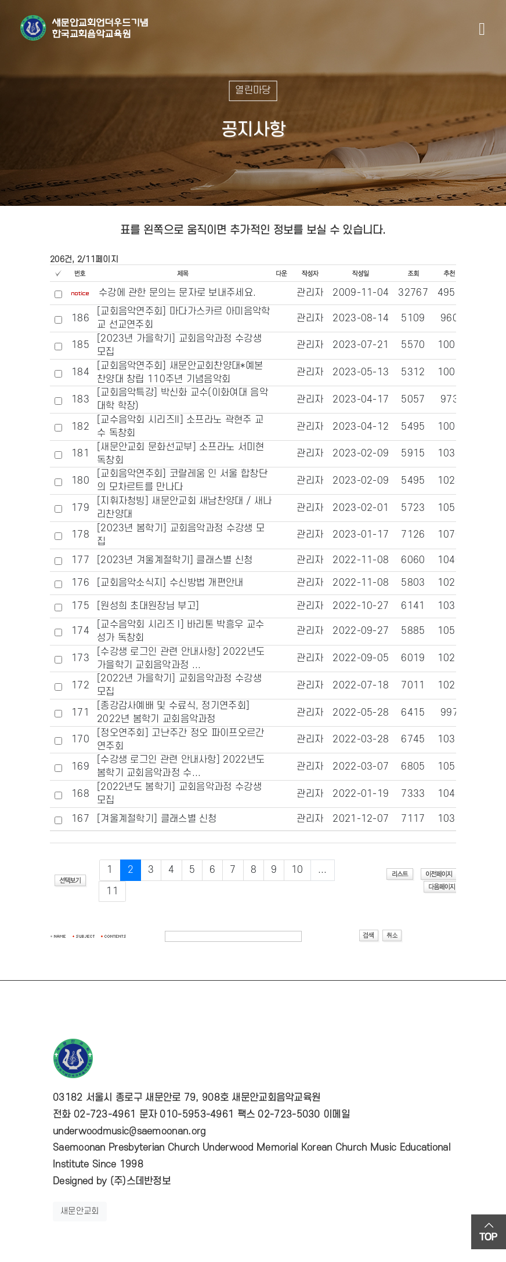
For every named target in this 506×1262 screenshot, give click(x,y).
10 (297, 870)
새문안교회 (79, 1211)
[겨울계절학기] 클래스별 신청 (157, 819)
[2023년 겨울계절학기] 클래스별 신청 (175, 560)
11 (112, 891)
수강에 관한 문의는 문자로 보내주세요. (177, 293)
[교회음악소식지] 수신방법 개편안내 (170, 583)
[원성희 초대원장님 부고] (148, 606)
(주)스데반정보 (140, 1181)
